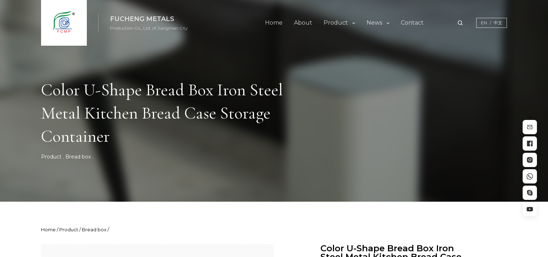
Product (336, 22)
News (374, 22)
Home (274, 22)
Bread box (78, 156)
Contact (412, 22)
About (303, 22)
